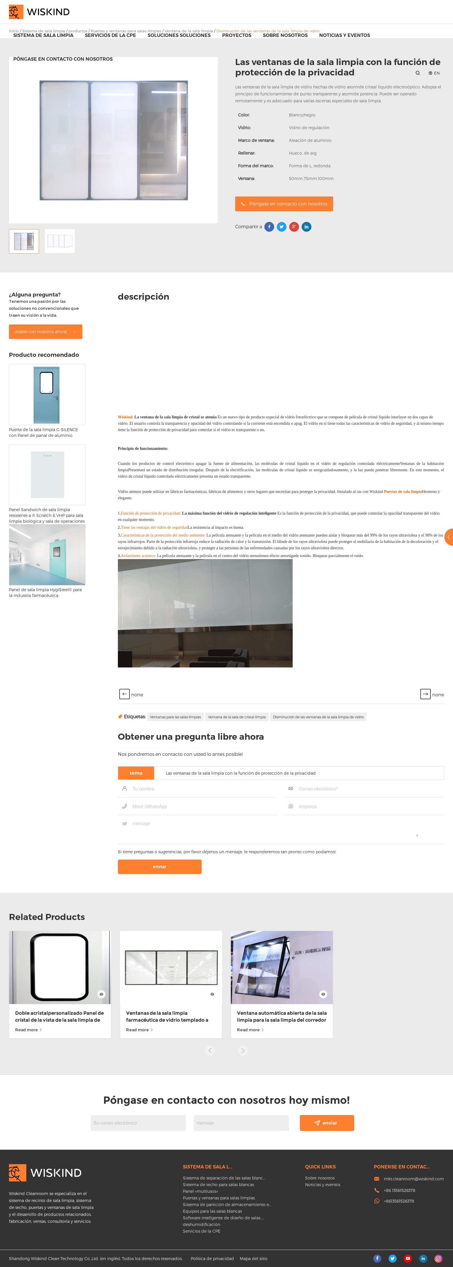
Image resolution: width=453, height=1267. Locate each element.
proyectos (236, 35)
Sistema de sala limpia (43, 35)
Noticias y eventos (344, 35)
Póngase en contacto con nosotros (63, 59)
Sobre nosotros (285, 35)
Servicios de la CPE (110, 35)
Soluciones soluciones (179, 35)
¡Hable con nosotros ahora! (46, 940)
